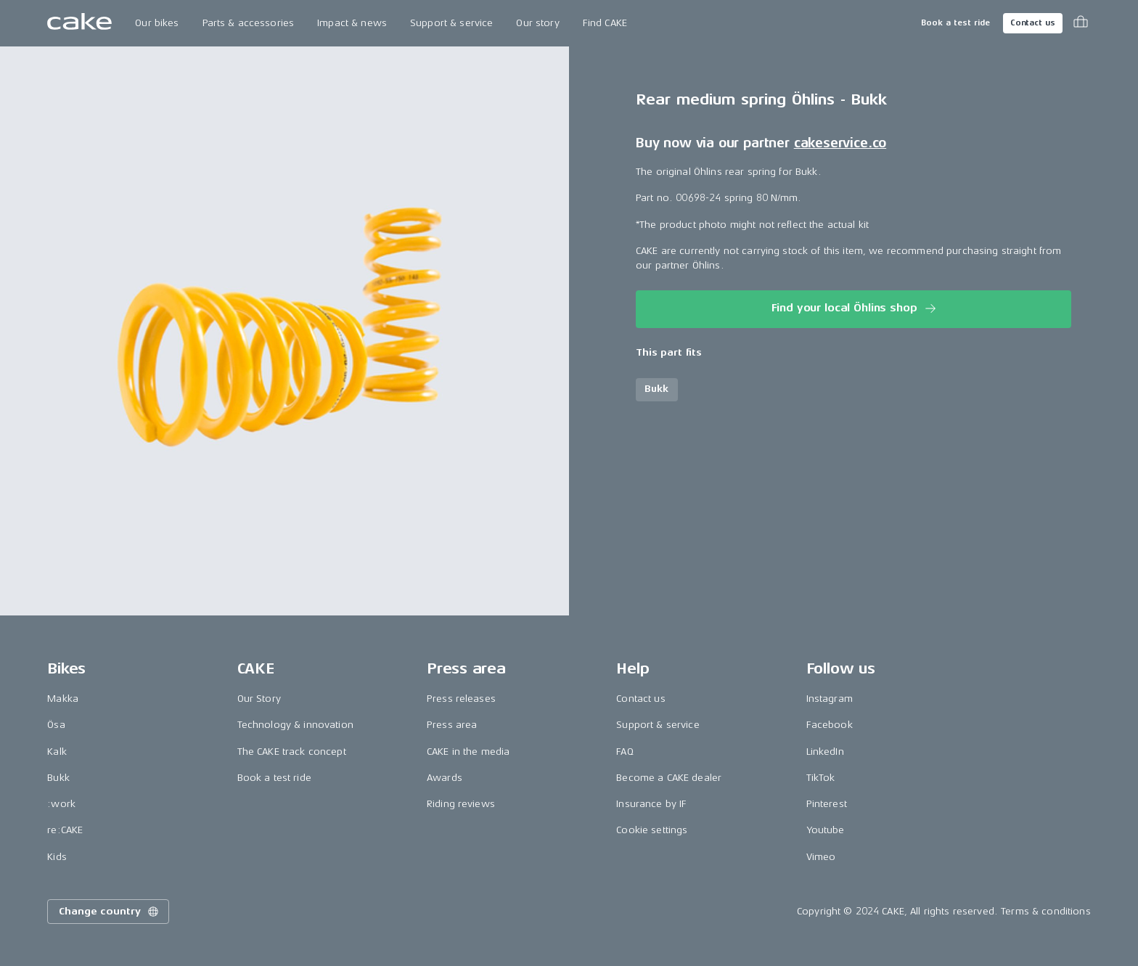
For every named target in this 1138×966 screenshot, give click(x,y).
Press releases (461, 698)
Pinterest (826, 803)
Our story (537, 22)
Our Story (259, 698)
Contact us (1032, 23)
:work (61, 803)
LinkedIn (825, 751)
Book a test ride (955, 23)
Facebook (829, 724)
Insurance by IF (651, 803)
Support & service (451, 22)
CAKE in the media (468, 751)
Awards (444, 777)
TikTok (820, 777)
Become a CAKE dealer (668, 777)
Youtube (825, 829)
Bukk (58, 777)
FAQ (624, 751)
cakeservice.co (840, 143)
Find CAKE (605, 22)
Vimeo (821, 856)
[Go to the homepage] (79, 23)
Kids (57, 856)
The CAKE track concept (291, 751)
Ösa (56, 724)
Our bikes (157, 22)
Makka (62, 698)
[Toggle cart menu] (1080, 23)
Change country (109, 911)
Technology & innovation (295, 724)
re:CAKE (65, 829)
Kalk (57, 751)
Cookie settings (651, 829)
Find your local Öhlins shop (855, 308)
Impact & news (352, 22)
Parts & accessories (248, 22)
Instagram (829, 698)
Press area (452, 724)
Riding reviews (461, 803)
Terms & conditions (1046, 911)
